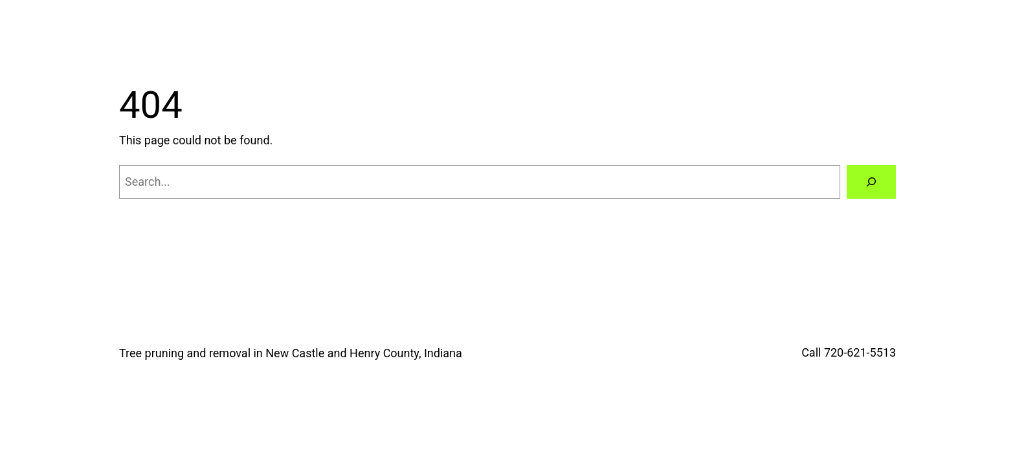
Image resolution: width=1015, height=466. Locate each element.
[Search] (871, 182)
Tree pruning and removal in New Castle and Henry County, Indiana (290, 353)
